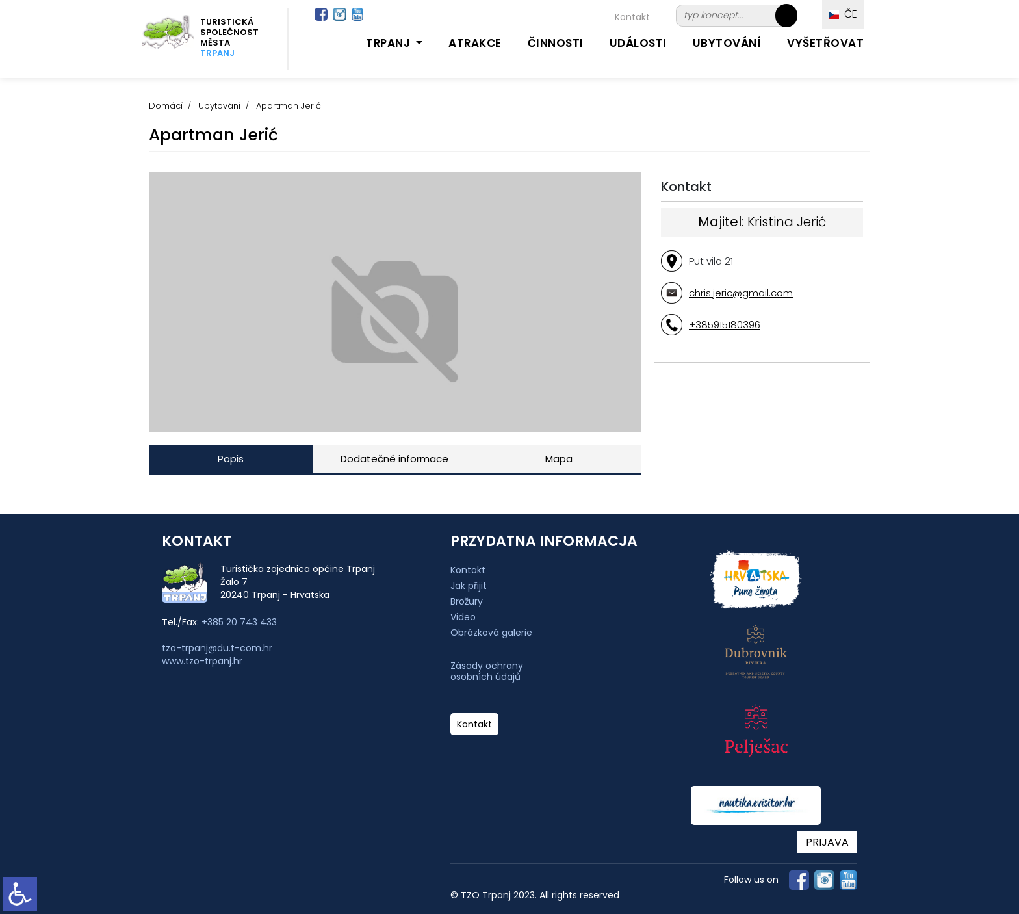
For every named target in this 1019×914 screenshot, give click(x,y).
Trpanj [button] (389, 43)
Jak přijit (468, 585)
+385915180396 (724, 325)
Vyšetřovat (825, 43)
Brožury (466, 601)
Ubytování (727, 43)
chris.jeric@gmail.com (741, 293)
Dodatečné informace (394, 458)
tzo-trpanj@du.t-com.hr (217, 648)
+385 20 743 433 (239, 622)
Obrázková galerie (491, 632)
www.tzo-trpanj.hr (202, 661)
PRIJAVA (827, 842)
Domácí (166, 105)
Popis (231, 458)
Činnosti (556, 43)
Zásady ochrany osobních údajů (486, 671)
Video (463, 616)
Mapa (559, 458)
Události (638, 43)
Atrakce (475, 43)
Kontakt (632, 16)
